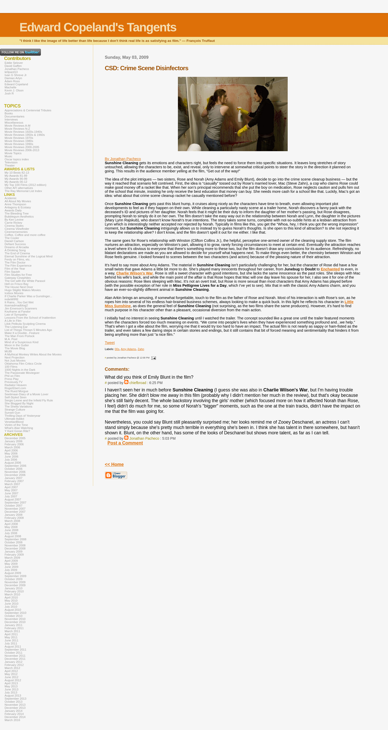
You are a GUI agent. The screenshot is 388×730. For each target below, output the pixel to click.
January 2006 (13, 441)
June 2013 (11, 689)
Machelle (10, 87)
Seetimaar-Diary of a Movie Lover (26, 394)
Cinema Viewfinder (17, 228)
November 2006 (15, 471)
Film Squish (12, 271)
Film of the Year (15, 268)
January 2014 (13, 710)
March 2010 (12, 594)
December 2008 (15, 548)
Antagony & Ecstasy (18, 207)
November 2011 (15, 655)
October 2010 (13, 615)
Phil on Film (12, 375)
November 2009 (15, 582)
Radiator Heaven (16, 385)
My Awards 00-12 (16, 181)
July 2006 (11, 459)
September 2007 (15, 502)
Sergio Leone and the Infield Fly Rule (29, 400)
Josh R (9, 93)
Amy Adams (128, 349)
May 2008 (11, 527)
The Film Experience (18, 265)
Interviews (11, 119)
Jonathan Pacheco (144, 438)
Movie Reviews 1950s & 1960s (25, 134)
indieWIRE (11, 299)
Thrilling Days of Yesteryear (22, 415)
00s (117, 349)
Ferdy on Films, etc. (17, 259)
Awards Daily (13, 210)
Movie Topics (13, 153)
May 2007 (11, 490)
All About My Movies (18, 201)
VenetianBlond (14, 421)
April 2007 (11, 487)
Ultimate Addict (14, 418)
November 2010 (15, 618)
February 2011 (14, 628)
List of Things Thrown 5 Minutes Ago (28, 329)
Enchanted (330, 269)
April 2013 (11, 683)
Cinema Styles (14, 225)
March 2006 (12, 447)
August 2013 (13, 695)
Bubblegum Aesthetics (19, 216)
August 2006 (13, 462)
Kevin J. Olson (14, 90)
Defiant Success (15, 244)
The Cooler (12, 238)
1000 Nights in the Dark (20, 369)
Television (11, 162)
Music (8, 156)
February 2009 (14, 554)
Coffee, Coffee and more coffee (25, 234)
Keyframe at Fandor (18, 311)
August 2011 (13, 646)
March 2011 (12, 631)
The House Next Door (19, 287)
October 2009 (13, 579)
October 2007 (13, 505)
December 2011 (15, 658)
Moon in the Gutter (17, 345)
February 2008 (14, 517)
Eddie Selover (14, 62)
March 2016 (12, 720)
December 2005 (15, 438)
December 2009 (15, 585)
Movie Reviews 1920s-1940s (23, 131)
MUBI (8, 351)
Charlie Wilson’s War (134, 273)
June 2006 (11, 456)
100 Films (11, 366)
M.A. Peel (11, 339)
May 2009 (11, 563)
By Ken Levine (14, 219)
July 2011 (11, 643)
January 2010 (13, 588)
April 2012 (11, 671)
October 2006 (13, 468)
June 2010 (11, 603)
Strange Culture (15, 409)
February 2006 (14, 444)
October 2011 (13, 652)
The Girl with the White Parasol (25, 280)
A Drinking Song (15, 250)
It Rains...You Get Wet (19, 302)
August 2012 (13, 680)
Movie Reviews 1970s (19, 137)
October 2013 (13, 701)
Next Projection (15, 357)
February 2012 (14, 664)
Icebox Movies (14, 293)
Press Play (12, 378)
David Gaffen (13, 65)
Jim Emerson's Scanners (21, 308)
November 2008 (15, 545)
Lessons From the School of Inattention (30, 317)
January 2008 (13, 514)
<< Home (114, 464)
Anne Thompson (15, 204)
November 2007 (15, 508)
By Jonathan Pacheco (123, 159)
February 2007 (14, 481)
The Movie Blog (15, 348)
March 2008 (12, 520)
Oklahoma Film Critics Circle (23, 363)
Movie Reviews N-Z (17, 128)
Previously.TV (13, 382)
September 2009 (15, 576)
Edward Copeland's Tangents (97, 27)
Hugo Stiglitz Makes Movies (23, 290)
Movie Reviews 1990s (19, 144)
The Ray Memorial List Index (23, 191)
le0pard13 (11, 72)
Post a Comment (125, 443)
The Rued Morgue (16, 391)
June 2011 (11, 640)
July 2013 (11, 692)
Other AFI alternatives (19, 187)
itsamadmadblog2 (16, 305)
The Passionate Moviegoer (22, 372)
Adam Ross (12, 81)
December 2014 (15, 717)
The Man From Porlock (19, 336)
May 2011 (11, 637)
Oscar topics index (17, 159)
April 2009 (11, 560)
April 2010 (11, 597)
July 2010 (11, 606)
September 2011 (15, 649)
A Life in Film (13, 320)
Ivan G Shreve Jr (16, 75)
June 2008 (11, 530)
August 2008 (13, 536)
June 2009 (11, 566)
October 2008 (13, 542)
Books (9, 113)
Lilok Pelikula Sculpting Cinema (25, 323)
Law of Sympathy (16, 314)
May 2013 (11, 686)
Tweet (110, 343)
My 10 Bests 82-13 (17, 172)
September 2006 (15, 465)
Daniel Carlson (14, 241)
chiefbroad (137, 383)
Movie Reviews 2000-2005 (22, 147)
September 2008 (15, 539)
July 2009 (11, 569)
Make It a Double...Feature (22, 332)
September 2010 (15, 612)
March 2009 (12, 557)
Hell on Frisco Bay (16, 283)
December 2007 (15, 511)
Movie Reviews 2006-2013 (22, 150)
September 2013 (15, 698)
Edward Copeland (16, 84)
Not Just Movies (15, 360)
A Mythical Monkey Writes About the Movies (33, 354)
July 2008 (11, 533)
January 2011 (13, 625)
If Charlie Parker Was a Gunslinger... (28, 296)
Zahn (141, 349)
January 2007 (13, 478)
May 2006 (11, 453)
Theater (10, 165)
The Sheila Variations (18, 406)
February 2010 (14, 591)
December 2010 (15, 622)
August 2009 (13, 573)
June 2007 (11, 493)
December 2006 (15, 474)
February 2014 (14, 713)
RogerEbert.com (15, 388)
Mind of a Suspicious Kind (22, 342)
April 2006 (11, 450)
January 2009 (13, 551)
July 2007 (11, 496)
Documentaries (14, 116)
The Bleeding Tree (17, 213)
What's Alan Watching (19, 427)
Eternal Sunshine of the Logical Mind (29, 256)
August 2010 (13, 609)
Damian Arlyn (13, 78)
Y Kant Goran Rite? (17, 431)
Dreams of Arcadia (17, 247)
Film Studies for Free (18, 274)
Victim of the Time (16, 424)
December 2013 (15, 707)
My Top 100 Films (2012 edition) (25, 184)
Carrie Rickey (13, 222)
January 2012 (13, 661)
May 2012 (11, 674)
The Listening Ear (16, 326)
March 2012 (12, 667)
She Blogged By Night (19, 403)
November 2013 (15, 704)
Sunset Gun (12, 412)
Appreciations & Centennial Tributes (28, 110)
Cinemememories (16, 231)
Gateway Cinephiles (18, 277)
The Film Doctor (15, 262)
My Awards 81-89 (16, 175)
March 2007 (12, 484)
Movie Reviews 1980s (19, 140)
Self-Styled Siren (16, 397)
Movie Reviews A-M (17, 125)
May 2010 (11, 600)
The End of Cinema (17, 253)
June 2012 (11, 677)
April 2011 (11, 634)
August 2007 (13, 499)
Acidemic (11, 198)
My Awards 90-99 (16, 178)
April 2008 (11, 523)
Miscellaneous (14, 122)
